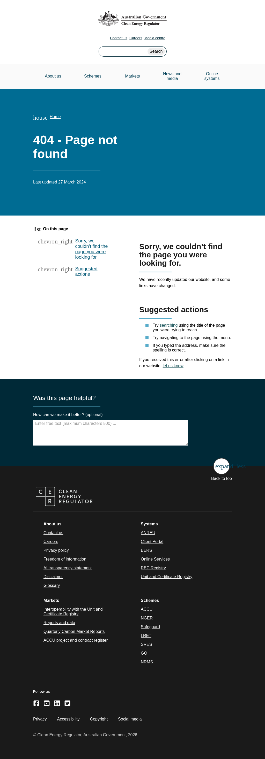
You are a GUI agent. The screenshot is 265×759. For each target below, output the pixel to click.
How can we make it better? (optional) (68, 414)
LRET (146, 635)
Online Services (155, 559)
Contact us (118, 38)
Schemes (92, 76)
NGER (147, 618)
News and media (172, 76)
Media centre (154, 38)
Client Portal (152, 541)
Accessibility (68, 719)
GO (144, 653)
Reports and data (59, 622)
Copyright (99, 719)
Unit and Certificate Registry (166, 576)
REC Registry (153, 568)
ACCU (146, 609)
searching (169, 325)
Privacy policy (56, 550)
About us (53, 76)
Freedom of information (64, 559)
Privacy (40, 719)
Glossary (51, 585)
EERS (146, 550)
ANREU (148, 533)
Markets (132, 76)
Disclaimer (53, 576)
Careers (135, 38)
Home (55, 116)
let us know (173, 366)
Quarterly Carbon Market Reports (74, 631)
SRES (146, 644)
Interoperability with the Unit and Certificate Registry (73, 611)
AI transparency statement (67, 568)
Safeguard (150, 627)
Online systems (212, 76)
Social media (130, 719)
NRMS (147, 662)
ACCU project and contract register (75, 640)
